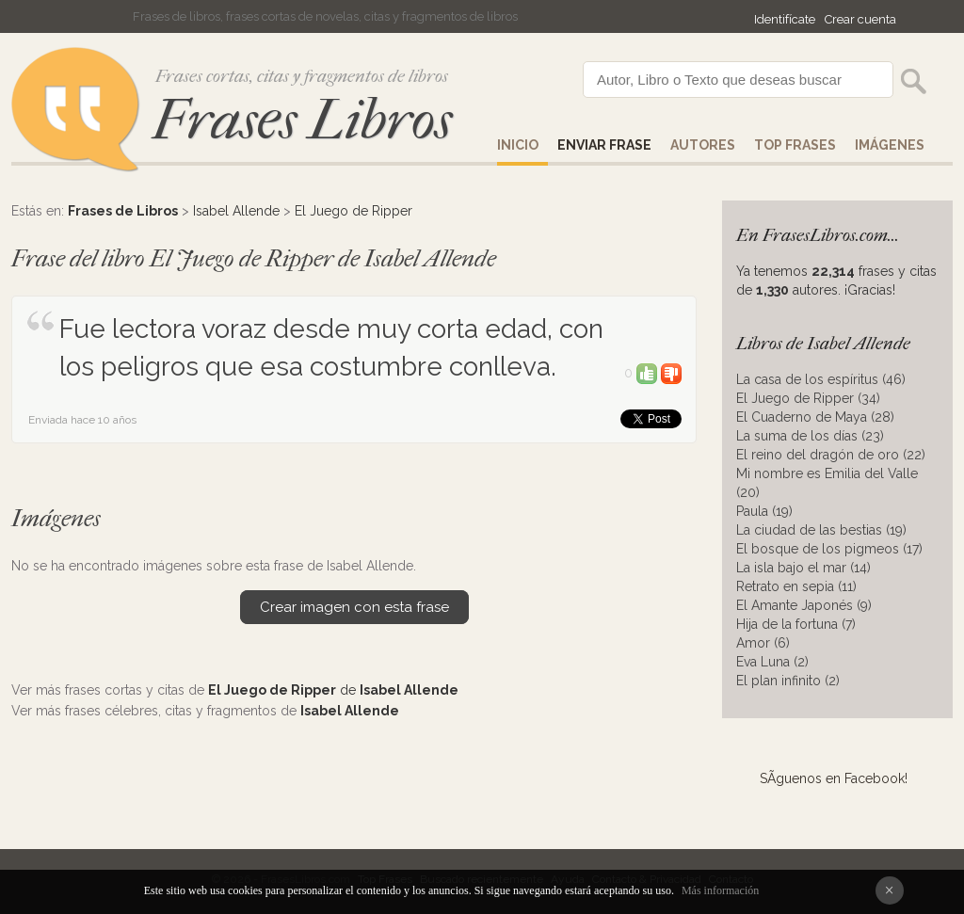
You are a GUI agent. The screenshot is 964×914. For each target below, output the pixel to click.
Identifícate (784, 19)
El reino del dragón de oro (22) (830, 454)
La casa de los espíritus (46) (821, 379)
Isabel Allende (236, 210)
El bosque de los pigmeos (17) (829, 548)
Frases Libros (302, 120)
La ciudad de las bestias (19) (821, 529)
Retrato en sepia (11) (796, 586)
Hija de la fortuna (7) (796, 624)
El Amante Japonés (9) (804, 605)
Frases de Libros (123, 210)
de (333, 690)
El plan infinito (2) (788, 680)
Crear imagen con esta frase (354, 607)
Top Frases (795, 144)
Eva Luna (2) (772, 661)
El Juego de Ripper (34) (808, 398)
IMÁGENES (889, 144)
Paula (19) (764, 511)
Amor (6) (763, 642)
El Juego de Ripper (353, 210)
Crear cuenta (860, 19)
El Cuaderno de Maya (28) (815, 417)
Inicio (517, 144)
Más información (720, 890)
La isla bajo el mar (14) (803, 567)
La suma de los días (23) (810, 435)
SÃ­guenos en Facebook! (834, 778)
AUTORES (702, 144)
